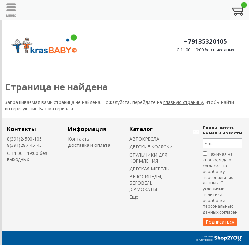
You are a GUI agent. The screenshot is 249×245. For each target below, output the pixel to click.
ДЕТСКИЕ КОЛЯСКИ (151, 147)
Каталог (141, 129)
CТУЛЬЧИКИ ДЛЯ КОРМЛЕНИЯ (148, 158)
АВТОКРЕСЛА (144, 139)
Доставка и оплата (89, 145)
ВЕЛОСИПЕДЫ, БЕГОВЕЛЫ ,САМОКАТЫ (145, 182)
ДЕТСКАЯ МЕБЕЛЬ (149, 169)
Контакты (21, 129)
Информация (87, 129)
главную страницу (183, 102)
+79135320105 (205, 41)
